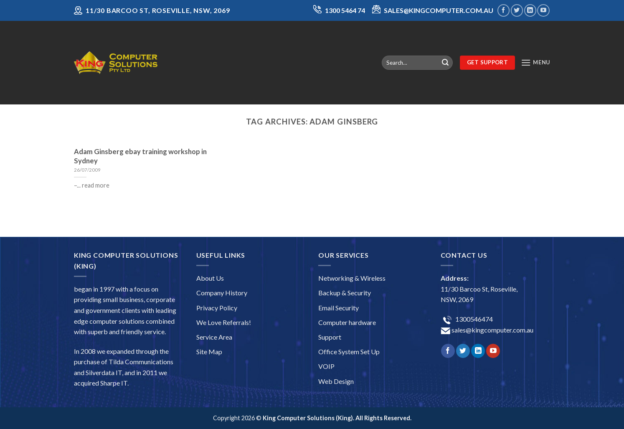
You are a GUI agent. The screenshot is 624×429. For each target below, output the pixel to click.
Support (329, 337)
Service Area (214, 337)
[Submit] (445, 63)
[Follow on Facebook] (503, 10)
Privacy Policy (216, 308)
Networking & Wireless (352, 278)
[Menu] (535, 62)
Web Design (336, 381)
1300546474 (473, 319)
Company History (221, 293)
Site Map (209, 351)
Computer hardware (347, 322)
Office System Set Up (349, 351)
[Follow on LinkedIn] (530, 10)
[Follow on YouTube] (543, 10)
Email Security (338, 308)
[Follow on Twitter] (517, 10)
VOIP (326, 366)
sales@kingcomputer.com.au (491, 330)
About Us (210, 278)
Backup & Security (344, 293)
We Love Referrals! (223, 322)
